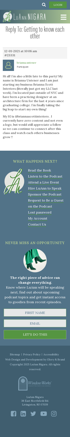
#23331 (9, 55)
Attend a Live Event (43, 182)
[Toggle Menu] (60, 17)
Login (58, 5)
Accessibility (51, 354)
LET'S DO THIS (35, 334)
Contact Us (37, 224)
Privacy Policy (31, 354)
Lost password (40, 212)
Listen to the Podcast (45, 176)
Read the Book (39, 170)
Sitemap (15, 354)
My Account (37, 218)
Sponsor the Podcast (44, 194)
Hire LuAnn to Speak (44, 188)
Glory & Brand (56, 359)
